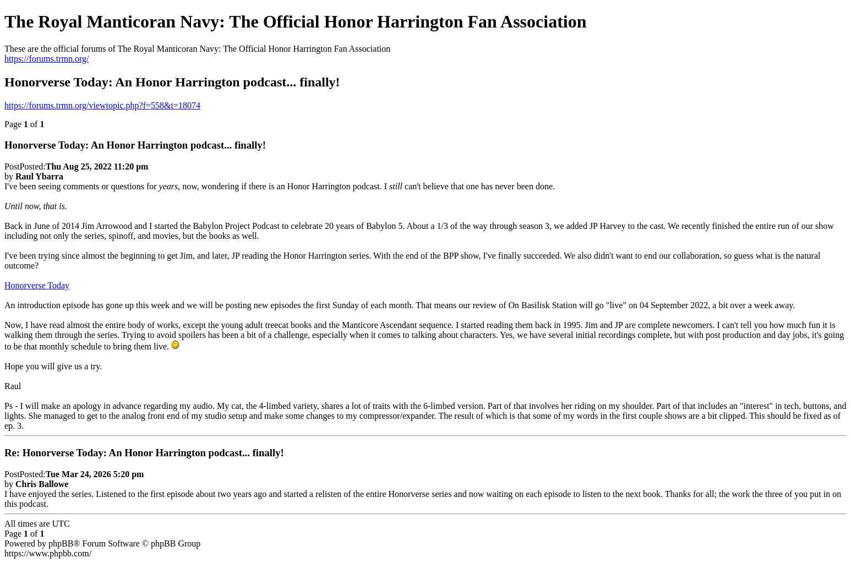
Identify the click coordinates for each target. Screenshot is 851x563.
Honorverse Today (36, 285)
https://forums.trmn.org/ (46, 58)
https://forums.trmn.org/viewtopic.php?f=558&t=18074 (102, 105)
